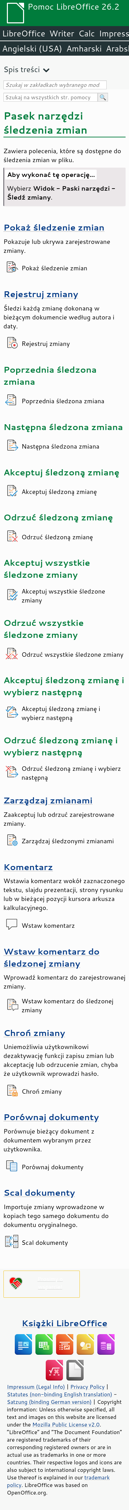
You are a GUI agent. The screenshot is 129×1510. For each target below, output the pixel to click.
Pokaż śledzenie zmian (54, 227)
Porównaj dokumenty (51, 1117)
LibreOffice (23, 33)
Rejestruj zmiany (40, 294)
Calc (86, 33)
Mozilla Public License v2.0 (66, 1424)
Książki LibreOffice (64, 1323)
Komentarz (28, 867)
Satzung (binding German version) (49, 1402)
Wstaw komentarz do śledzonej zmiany (51, 957)
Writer (61, 33)
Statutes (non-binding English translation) (59, 1394)
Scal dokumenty (39, 1192)
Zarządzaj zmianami (48, 800)
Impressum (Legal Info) (36, 1386)
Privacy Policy (87, 1386)
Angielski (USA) (32, 48)
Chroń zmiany (34, 1033)
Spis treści (21, 69)
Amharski (84, 48)
